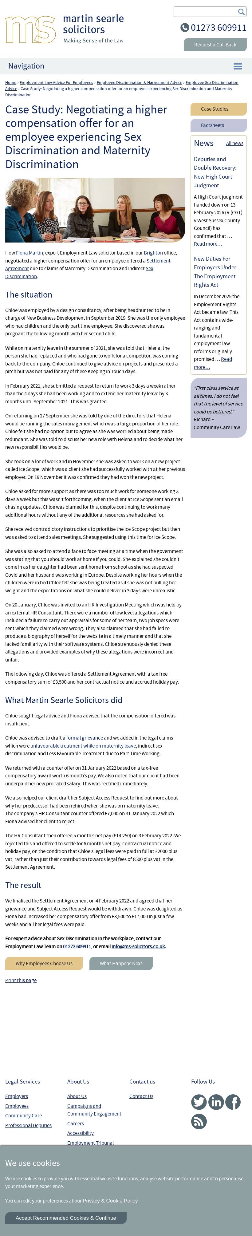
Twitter (199, 1102)
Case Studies (214, 109)
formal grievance (84, 738)
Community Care (23, 1115)
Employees (17, 1106)
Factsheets (212, 125)
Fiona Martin (29, 253)
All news (234, 143)
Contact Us (141, 1096)
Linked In (216, 1102)
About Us (77, 1096)
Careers (75, 1123)
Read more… (208, 244)
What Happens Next (121, 963)
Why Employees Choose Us (44, 963)
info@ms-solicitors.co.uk (138, 946)
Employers (16, 1096)
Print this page (21, 980)
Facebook (233, 1102)
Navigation (26, 66)
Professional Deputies (28, 1125)
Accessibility (80, 1133)
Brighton (153, 253)
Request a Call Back (215, 44)
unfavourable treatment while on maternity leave (83, 746)
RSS (199, 1121)
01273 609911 (219, 27)
